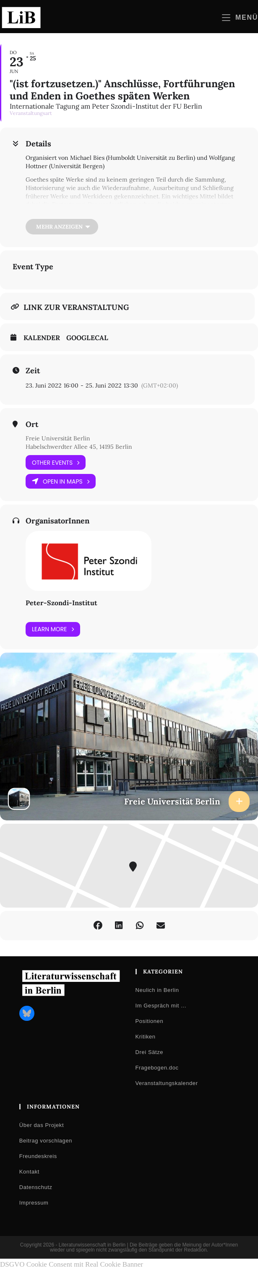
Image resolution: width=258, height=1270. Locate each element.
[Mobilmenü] (240, 17)
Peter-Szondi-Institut (61, 603)
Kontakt (29, 1172)
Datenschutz (35, 1187)
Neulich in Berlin (157, 990)
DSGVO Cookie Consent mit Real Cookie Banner (71, 1264)
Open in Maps (60, 481)
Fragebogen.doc (157, 1067)
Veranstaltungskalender (167, 1083)
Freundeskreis (38, 1156)
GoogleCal (87, 338)
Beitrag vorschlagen (45, 1140)
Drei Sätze (150, 1052)
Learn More (53, 629)
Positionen (150, 1021)
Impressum (34, 1203)
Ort (32, 424)
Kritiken (146, 1036)
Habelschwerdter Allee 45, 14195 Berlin (79, 446)
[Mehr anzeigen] (62, 226)
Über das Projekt (41, 1125)
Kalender (41, 338)
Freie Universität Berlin (58, 438)
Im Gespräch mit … (161, 1005)
